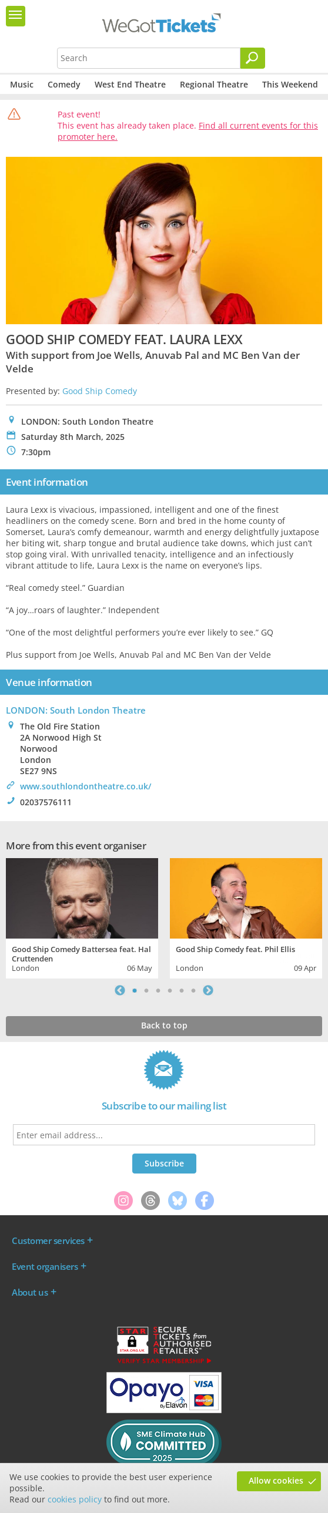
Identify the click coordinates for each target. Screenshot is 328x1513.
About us (30, 1292)
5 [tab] (182, 990)
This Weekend (290, 84)
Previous (120, 990)
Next (208, 990)
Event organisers (45, 1266)
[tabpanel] (82, 917)
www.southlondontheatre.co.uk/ (85, 786)
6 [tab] (193, 990)
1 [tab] (135, 990)
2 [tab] (146, 990)
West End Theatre (130, 84)
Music (22, 84)
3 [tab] (158, 990)
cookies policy (75, 1499)
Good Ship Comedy (99, 390)
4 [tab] (170, 990)
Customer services (48, 1240)
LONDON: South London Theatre (76, 710)
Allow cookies (276, 1480)
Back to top (164, 1025)
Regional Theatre (214, 84)
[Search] (252, 58)
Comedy (64, 84)
